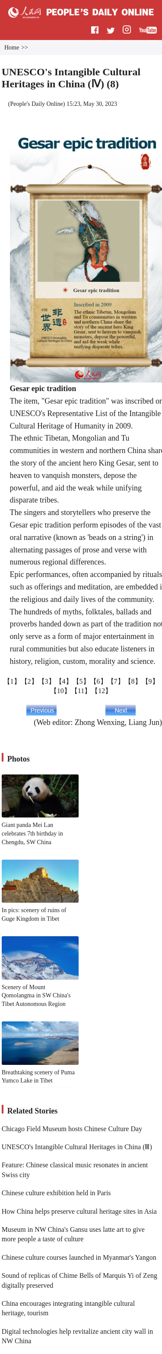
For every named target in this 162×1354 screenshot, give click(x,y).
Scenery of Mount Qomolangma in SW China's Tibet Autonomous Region (36, 995)
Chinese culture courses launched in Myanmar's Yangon (79, 1257)
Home (11, 47)
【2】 (29, 681)
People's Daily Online (36, 104)
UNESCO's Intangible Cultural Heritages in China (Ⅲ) (77, 1146)
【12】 (101, 690)
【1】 (12, 681)
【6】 (98, 681)
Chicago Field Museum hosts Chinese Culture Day (72, 1128)
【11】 (81, 690)
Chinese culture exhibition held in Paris (56, 1193)
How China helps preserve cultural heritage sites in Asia (79, 1211)
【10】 (60, 690)
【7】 (115, 681)
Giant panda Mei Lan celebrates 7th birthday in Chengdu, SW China (32, 833)
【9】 (150, 681)
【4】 (64, 681)
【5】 (81, 681)
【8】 (133, 681)
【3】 (46, 681)
